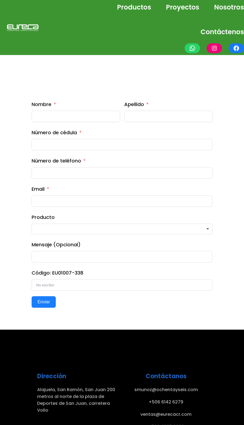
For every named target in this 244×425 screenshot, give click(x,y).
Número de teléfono (56, 160)
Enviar (43, 302)
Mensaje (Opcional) (56, 244)
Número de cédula (54, 132)
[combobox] (122, 229)
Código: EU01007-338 (57, 272)
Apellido (134, 104)
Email (38, 189)
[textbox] (122, 229)
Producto (43, 217)
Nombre (41, 104)
